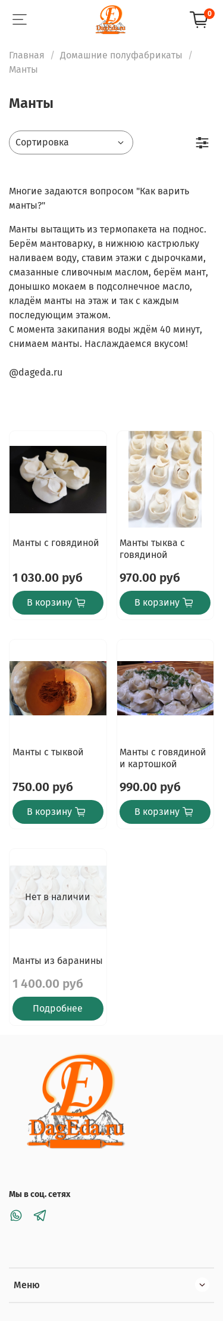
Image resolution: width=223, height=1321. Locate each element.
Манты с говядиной (55, 542)
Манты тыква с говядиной (152, 548)
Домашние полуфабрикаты (121, 55)
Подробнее (58, 1008)
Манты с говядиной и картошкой (163, 758)
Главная (27, 55)
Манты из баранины (57, 960)
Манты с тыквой (48, 752)
